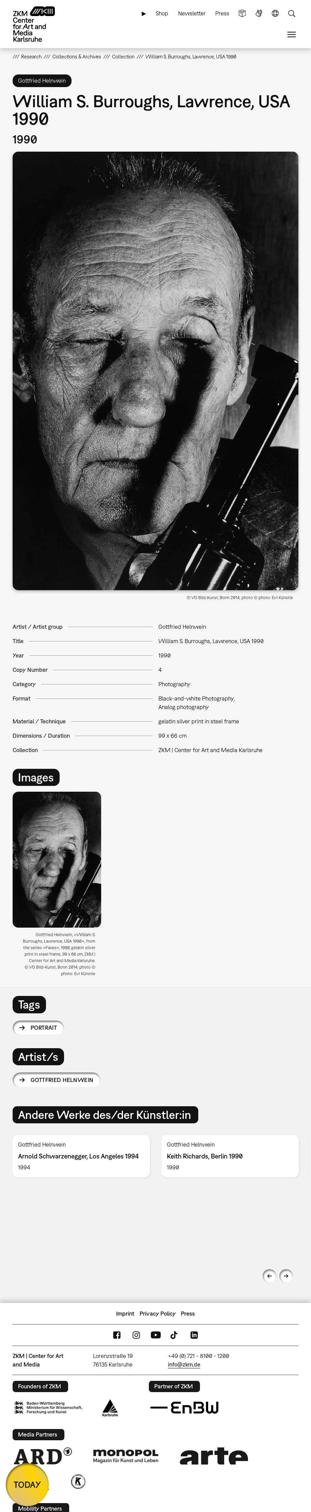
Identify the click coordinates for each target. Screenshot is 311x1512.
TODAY (27, 1484)
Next (286, 1276)
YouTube (155, 1335)
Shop (162, 13)
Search (291, 13)
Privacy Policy (158, 1313)
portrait (44, 1027)
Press (222, 13)
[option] (60, 886)
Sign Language (259, 13)
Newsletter (192, 13)
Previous (269, 1276)
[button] (156, 371)
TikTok (175, 1335)
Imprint (125, 1313)
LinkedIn (194, 1335)
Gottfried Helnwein (62, 1080)
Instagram (136, 1335)
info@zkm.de (184, 1364)
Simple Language (242, 13)
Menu (291, 34)
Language (275, 13)
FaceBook (117, 1335)
